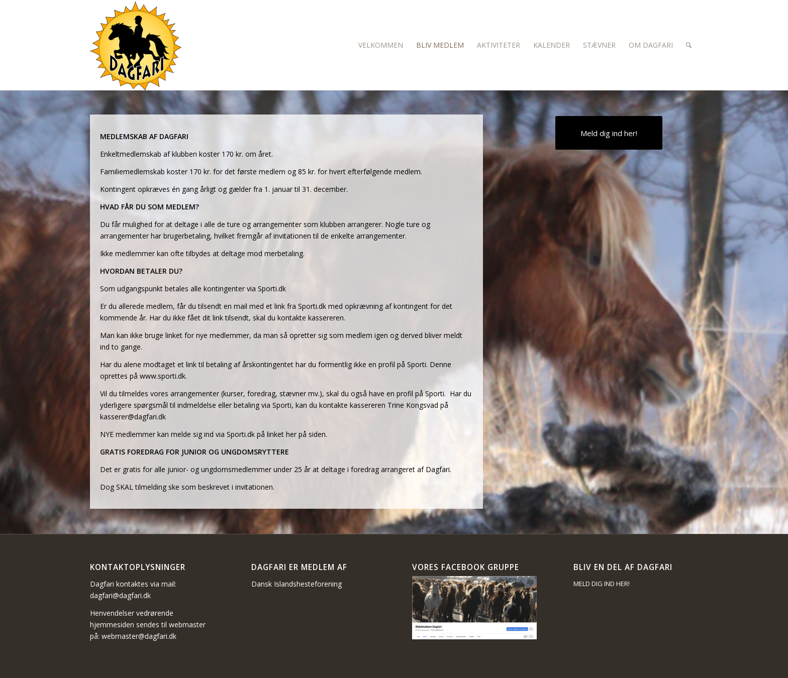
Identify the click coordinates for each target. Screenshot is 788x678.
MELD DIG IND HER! (601, 583)
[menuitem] (381, 45)
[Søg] (688, 45)
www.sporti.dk (162, 376)
